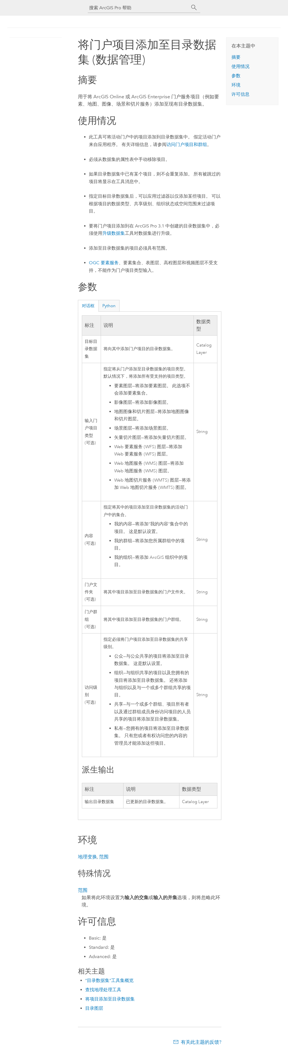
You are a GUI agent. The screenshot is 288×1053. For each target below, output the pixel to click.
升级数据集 (113, 233)
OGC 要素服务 (104, 262)
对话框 (88, 305)
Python (109, 305)
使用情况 (240, 66)
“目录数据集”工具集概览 (109, 980)
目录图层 (94, 1008)
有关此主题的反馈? (201, 1042)
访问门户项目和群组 (186, 144)
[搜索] (194, 7)
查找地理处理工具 (103, 989)
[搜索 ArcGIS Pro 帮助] (138, 8)
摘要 (235, 57)
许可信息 (240, 94)
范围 (104, 857)
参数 (235, 75)
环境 (235, 85)
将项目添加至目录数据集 (110, 999)
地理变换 (87, 857)
